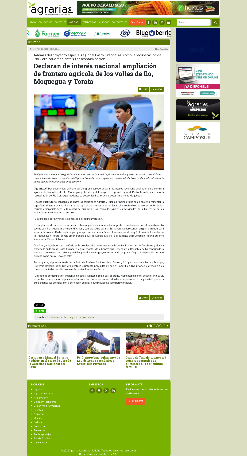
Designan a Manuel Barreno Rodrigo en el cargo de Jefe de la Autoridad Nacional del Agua (49, 362)
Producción (40, 426)
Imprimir (157, 89)
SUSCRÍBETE (135, 401)
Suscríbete (137, 22)
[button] (150, 326)
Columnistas (40, 442)
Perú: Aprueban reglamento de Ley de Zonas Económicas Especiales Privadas (98, 360)
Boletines (60, 22)
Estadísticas (89, 22)
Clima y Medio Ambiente (47, 405)
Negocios (39, 413)
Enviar (143, 89)
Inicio (33, 21)
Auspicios (104, 22)
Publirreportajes (42, 434)
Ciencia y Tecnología (45, 401)
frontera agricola (56, 317)
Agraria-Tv (39, 389)
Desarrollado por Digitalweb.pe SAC (98, 454)
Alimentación (41, 397)
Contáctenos (119, 22)
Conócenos (45, 22)
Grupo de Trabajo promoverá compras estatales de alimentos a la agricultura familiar (146, 362)
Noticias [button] (73, 22)
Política (34, 42)
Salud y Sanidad (42, 438)
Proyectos (39, 430)
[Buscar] (194, 22)
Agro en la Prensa (43, 393)
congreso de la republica (80, 317)
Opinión (38, 417)
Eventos (38, 409)
